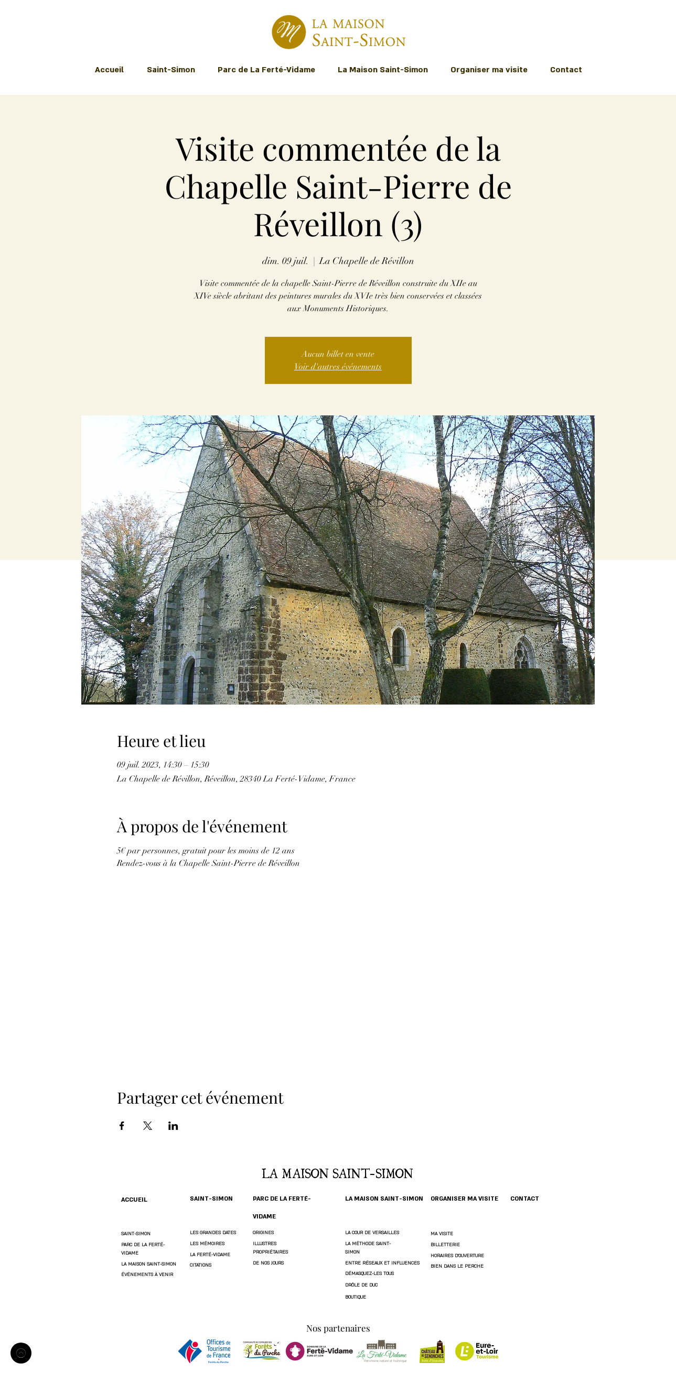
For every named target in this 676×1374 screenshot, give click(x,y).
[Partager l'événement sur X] (148, 1126)
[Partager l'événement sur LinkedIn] (173, 1126)
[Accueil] (20, 1353)
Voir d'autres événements (338, 366)
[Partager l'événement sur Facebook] (122, 1126)
